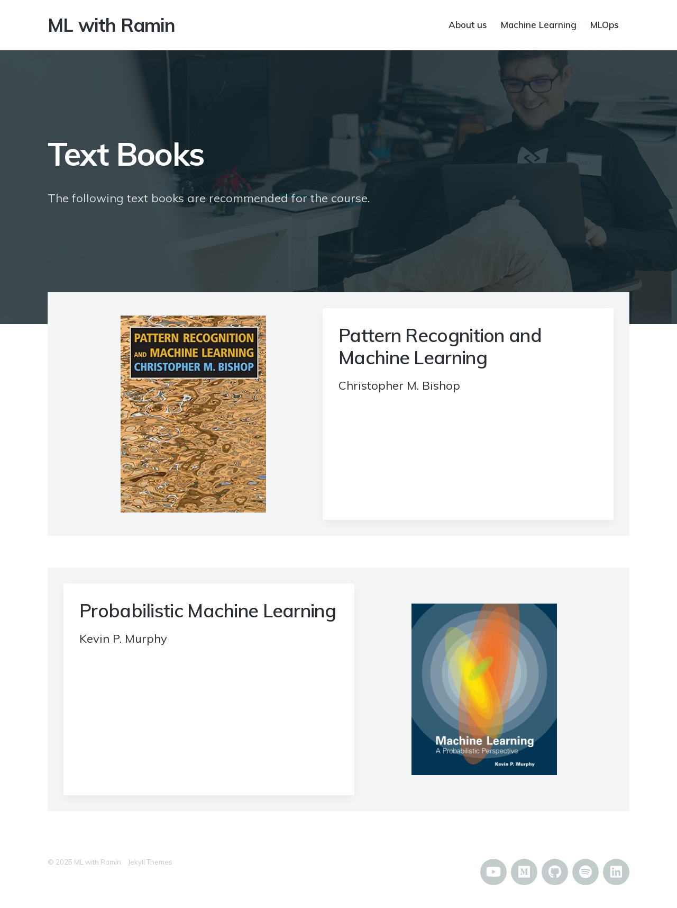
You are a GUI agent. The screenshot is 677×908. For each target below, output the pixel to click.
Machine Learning (539, 24)
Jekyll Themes (150, 862)
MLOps (604, 24)
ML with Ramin (111, 25)
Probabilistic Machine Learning (207, 610)
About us (468, 24)
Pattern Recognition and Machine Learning (440, 346)
